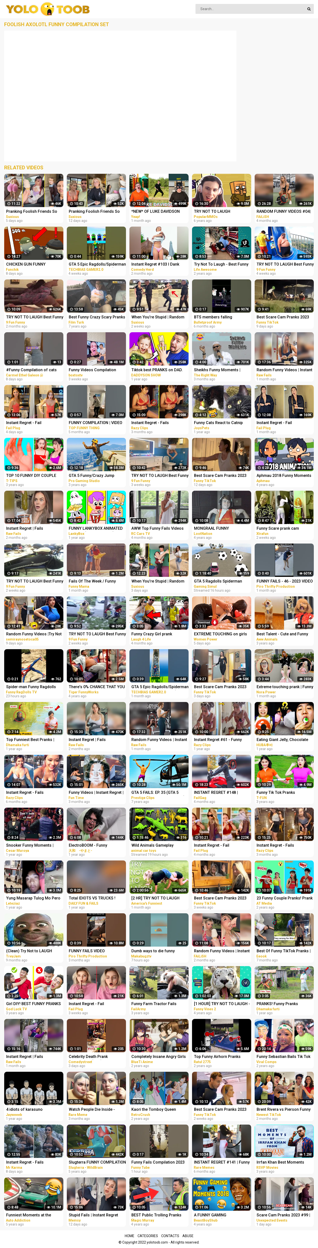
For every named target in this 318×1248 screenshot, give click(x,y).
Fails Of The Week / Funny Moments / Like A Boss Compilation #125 (92, 582)
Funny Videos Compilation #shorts (92, 370)
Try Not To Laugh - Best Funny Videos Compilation (221, 265)
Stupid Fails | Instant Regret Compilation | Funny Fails (93, 1215)
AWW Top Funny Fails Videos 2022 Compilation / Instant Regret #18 (157, 529)
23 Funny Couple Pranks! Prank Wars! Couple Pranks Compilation (285, 898)
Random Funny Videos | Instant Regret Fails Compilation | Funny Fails (222, 951)
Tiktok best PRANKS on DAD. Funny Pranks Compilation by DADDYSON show (157, 370)
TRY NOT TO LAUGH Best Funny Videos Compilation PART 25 (34, 317)
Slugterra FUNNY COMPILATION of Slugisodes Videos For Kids (97, 1163)
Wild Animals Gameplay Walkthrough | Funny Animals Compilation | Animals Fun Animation (157, 846)
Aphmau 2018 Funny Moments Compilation (284, 476)
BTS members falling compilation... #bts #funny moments (218, 317)
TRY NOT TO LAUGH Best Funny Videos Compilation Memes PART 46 (97, 634)
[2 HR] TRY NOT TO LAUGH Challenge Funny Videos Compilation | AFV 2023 (155, 898)
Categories (148, 1236)
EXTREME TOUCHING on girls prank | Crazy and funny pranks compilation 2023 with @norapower (222, 634)
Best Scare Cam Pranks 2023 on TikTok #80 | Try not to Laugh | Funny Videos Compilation (220, 1110)
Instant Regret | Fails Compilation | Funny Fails (29, 529)
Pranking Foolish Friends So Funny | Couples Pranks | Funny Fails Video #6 (97, 212)
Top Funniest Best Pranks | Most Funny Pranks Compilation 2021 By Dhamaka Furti (33, 740)
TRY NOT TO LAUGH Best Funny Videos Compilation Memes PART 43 (160, 476)
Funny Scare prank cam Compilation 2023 (278, 529)
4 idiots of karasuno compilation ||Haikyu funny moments (30, 1110)
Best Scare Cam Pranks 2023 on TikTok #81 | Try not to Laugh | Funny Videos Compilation (220, 476)
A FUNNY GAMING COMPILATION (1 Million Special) (215, 1215)
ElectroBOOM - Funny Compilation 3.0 (88, 846)
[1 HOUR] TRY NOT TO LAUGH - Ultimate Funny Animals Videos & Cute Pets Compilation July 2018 (222, 1004)
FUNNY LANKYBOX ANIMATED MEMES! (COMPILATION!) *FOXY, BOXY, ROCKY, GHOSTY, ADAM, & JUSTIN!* (96, 529)
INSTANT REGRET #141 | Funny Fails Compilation (222, 1163)
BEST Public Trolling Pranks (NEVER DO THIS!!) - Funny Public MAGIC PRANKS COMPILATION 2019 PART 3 (156, 1215)
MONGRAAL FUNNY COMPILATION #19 (211, 529)
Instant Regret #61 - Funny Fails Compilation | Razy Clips (220, 740)
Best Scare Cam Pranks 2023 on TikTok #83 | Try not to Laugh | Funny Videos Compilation (283, 317)
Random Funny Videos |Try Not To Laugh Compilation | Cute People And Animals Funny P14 (34, 634)
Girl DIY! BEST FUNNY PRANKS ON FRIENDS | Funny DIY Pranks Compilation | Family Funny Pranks (34, 1004)
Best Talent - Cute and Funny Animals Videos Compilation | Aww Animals (283, 634)
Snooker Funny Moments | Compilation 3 (29, 846)
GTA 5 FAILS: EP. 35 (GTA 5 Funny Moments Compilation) (158, 793)
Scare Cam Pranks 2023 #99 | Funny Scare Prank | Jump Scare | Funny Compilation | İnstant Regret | (283, 1215)
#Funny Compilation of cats (31, 370)
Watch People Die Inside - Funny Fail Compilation (92, 1110)
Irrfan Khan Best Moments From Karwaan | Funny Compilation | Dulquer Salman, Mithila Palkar (284, 1163)
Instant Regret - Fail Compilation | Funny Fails (29, 423)
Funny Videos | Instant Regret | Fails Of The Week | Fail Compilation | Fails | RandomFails (96, 793)
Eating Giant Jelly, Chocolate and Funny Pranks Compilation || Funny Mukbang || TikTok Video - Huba (284, 740)
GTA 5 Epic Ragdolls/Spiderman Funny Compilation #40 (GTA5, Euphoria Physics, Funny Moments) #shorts (160, 687)
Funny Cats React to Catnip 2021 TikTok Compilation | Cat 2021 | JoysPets (221, 423)
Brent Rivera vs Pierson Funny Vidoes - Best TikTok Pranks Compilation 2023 (284, 1110)
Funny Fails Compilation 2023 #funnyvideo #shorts (158, 1163)
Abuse (188, 1236)
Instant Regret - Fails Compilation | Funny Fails (154, 423)
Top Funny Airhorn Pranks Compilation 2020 (217, 1057)
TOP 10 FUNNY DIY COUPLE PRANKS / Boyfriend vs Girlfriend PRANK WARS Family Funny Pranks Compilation (33, 476)
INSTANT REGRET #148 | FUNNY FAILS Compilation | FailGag (218, 793)
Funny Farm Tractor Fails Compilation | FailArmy (154, 1004)
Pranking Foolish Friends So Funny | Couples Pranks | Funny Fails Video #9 (34, 212)
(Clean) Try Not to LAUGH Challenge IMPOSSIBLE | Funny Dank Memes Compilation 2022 (34, 951)
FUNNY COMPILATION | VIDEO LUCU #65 (95, 423)
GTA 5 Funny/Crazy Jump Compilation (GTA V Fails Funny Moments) (97, 476)
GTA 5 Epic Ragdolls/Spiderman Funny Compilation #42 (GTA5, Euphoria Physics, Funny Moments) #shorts (97, 265)
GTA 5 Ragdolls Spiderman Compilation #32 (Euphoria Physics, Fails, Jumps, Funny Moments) (220, 582)
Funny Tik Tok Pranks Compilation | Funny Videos (281, 793)
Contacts (170, 1236)
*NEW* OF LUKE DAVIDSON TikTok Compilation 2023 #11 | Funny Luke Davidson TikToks (158, 212)
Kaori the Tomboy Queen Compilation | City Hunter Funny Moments (159, 1110)
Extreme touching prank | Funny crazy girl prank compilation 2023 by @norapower (285, 687)
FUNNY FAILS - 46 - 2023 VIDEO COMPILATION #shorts (285, 582)
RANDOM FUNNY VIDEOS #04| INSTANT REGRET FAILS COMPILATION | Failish (284, 212)
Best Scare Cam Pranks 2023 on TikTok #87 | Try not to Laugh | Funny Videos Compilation (220, 687)
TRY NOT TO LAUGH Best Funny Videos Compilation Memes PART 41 (285, 265)
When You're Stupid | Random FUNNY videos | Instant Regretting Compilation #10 (157, 582)
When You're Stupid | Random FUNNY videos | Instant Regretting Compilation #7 (157, 317)
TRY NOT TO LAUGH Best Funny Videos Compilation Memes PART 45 (34, 582)
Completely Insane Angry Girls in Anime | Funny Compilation (158, 1057)
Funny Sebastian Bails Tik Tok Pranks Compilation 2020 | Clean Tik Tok (283, 1057)
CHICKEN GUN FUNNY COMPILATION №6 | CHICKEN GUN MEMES (32, 265)
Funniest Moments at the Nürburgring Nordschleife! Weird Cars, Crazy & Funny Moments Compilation (30, 1215)
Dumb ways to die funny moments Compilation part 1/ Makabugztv (157, 951)
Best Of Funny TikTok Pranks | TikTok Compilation (284, 951)
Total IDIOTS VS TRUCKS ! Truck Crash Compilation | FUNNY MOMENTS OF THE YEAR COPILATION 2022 (92, 898)
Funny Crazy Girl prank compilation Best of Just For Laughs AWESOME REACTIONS (159, 634)
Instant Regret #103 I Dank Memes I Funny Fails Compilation (155, 265)
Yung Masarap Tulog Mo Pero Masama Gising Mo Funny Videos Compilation (33, 898)
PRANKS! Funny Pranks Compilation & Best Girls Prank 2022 (284, 1004)
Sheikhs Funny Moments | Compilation (217, 370)
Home (129, 1236)
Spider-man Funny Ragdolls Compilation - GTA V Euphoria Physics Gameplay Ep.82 (32, 687)
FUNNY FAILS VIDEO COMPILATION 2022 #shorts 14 (97, 951)
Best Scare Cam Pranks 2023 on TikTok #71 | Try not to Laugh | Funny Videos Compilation (220, 898)
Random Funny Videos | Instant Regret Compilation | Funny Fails (284, 370)
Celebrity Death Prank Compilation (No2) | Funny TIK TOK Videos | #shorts (96, 1057)
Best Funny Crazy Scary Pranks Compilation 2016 (97, 317)
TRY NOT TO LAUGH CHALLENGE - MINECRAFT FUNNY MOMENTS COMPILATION (217, 212)
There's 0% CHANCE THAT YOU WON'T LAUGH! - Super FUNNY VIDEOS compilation (97, 687)
